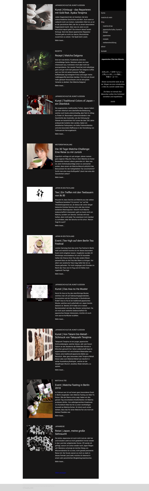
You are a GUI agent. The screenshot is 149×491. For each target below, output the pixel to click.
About (103, 47)
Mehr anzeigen (60, 473)
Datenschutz (34, 486)
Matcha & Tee (108, 26)
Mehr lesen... (59, 40)
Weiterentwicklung (109, 43)
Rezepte (105, 39)
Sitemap (52, 486)
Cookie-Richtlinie (44, 486)
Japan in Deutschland (64, 188)
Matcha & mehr (106, 17)
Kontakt (104, 51)
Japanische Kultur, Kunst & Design (112, 31)
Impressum (26, 486)
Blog (102, 22)
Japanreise (107, 36)
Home (103, 13)
